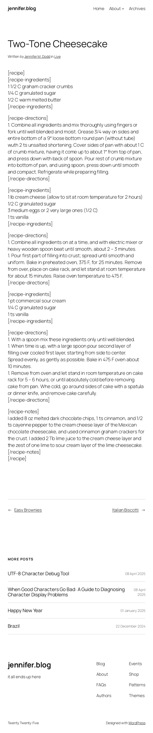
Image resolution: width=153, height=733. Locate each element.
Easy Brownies (28, 510)
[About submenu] (123, 8)
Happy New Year (25, 610)
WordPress (136, 722)
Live (57, 56)
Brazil (14, 626)
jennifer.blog (22, 8)
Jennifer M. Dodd (37, 56)
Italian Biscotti (125, 510)
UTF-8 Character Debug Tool (38, 574)
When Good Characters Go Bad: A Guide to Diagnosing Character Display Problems (66, 592)
